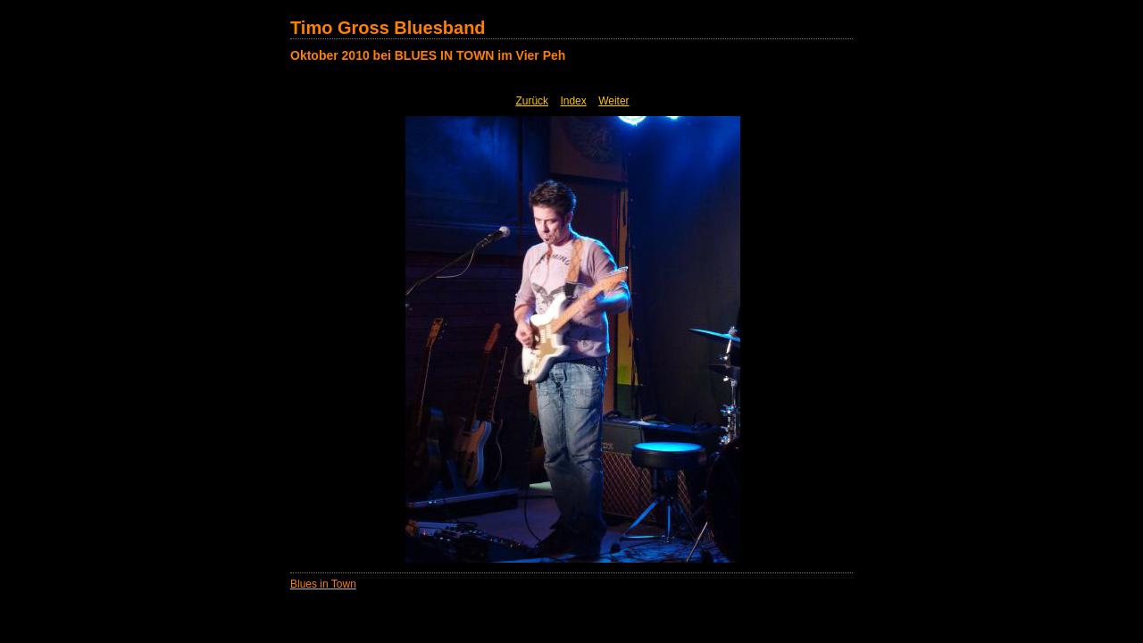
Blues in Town (323, 584)
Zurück (531, 101)
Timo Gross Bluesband (388, 28)
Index (573, 101)
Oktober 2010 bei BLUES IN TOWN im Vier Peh (427, 55)
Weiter (613, 101)
